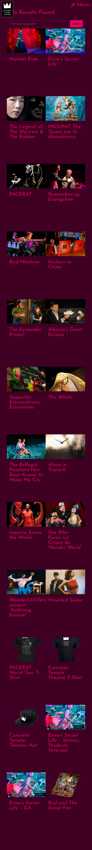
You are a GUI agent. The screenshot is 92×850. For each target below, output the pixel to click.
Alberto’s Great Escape (65, 332)
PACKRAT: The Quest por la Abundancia (64, 131)
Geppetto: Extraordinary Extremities (24, 402)
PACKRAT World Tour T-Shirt (24, 672)
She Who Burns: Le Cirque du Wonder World (64, 540)
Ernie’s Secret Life (63, 62)
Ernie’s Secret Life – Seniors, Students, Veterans (64, 743)
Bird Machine (24, 262)
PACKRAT (20, 194)
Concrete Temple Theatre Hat (23, 740)
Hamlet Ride (23, 59)
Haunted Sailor (65, 600)
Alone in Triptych (57, 467)
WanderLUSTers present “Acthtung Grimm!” (27, 608)
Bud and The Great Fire (62, 806)
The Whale (60, 397)
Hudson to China (59, 265)
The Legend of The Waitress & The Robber (26, 131)
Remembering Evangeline (64, 197)
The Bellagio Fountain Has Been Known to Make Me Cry (26, 472)
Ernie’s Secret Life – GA (24, 806)
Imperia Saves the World (25, 535)
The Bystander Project (25, 332)
